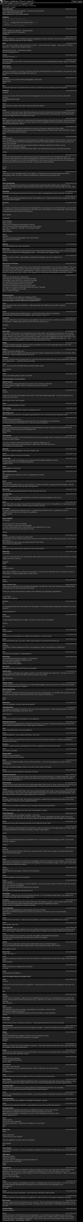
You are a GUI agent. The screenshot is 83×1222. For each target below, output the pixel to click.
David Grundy (6, 783)
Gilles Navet (6, 1154)
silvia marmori (6, 435)
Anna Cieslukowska (8, 183)
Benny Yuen (6, 952)
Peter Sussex (6, 66)
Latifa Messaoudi (7, 707)
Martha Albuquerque (8, 689)
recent (31, 4)
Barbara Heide (6, 753)
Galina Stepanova (7, 813)
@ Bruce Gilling (7, 1208)
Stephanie (5, 17)
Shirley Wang (6, 408)
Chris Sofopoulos (7, 908)
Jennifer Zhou (6, 671)
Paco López (6, 508)
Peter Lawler (6, 1017)
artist (4, 43)
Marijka (4, 343)
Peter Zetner (6, 331)
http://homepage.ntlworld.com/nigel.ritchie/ (16, 976)
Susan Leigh (6, 458)
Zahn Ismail (6, 489)
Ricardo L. (5, 744)
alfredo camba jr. (7, 382)
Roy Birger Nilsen (7, 1085)
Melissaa (5, 244)
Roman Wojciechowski (9, 471)
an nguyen (5, 77)
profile (10, 4)
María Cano (6, 249)
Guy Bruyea (6, 893)
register (13, 7)
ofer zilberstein (7, 494)
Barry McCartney (7, 9)
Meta (3, 126)
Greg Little (5, 318)
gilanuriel (5, 449)
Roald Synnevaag (7, 1098)
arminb (4, 942)
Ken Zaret (5, 196)
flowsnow (5, 357)
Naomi (4, 1050)
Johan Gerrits (6, 425)
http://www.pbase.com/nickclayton (13, 379)
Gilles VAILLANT (7, 927)
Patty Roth (5, 191)
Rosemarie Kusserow (9, 722)
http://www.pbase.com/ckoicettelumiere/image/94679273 (21, 300)
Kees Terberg (6, 1079)
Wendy (4, 1032)
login (7, 7)
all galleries (24, 4)
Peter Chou (5, 551)
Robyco (4, 349)
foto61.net (5, 90)
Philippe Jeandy (7, 683)
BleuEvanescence (8, 295)
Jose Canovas (6, 1148)
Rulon (4, 502)
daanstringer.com (7, 413)
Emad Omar (6, 656)
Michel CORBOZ (7, 518)
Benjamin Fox (6, 1167)
